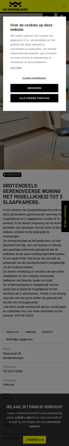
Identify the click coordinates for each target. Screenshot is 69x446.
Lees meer (16, 67)
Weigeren (34, 88)
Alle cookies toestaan (34, 98)
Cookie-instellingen (34, 78)
